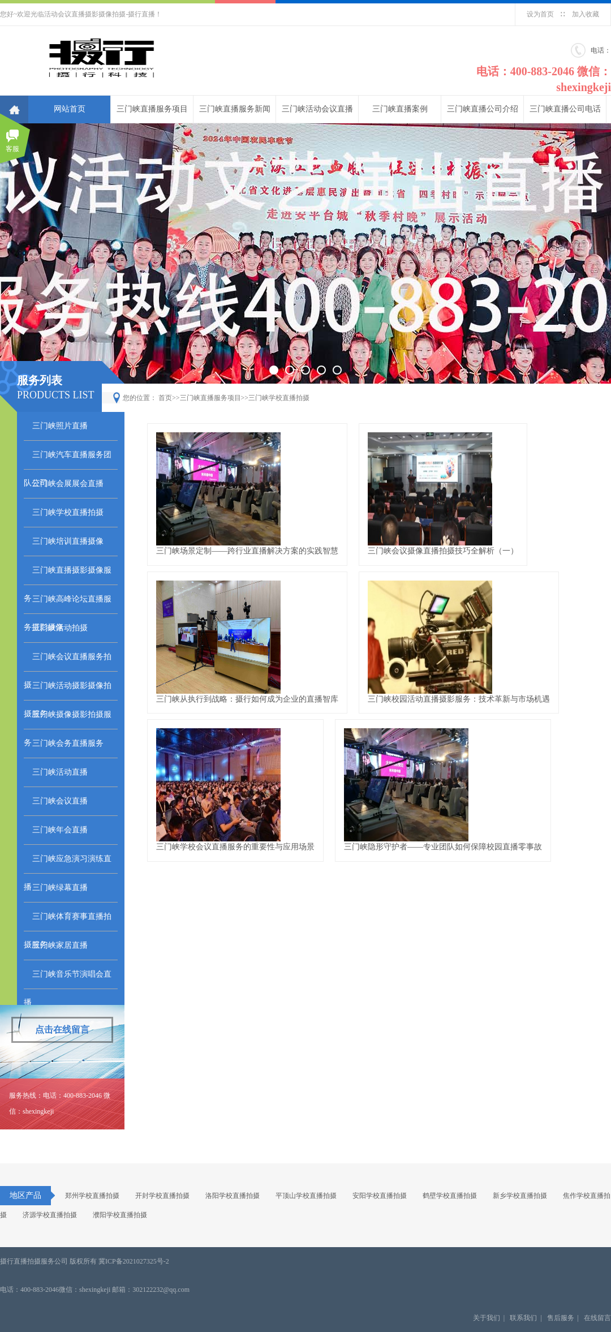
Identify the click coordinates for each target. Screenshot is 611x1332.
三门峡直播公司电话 (565, 109)
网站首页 (69, 109)
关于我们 (486, 1318)
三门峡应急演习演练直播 (67, 864)
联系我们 (523, 1318)
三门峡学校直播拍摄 (68, 512)
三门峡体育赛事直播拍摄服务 (67, 921)
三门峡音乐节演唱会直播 (67, 979)
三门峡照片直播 (60, 426)
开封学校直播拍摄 (162, 1196)
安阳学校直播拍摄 (379, 1196)
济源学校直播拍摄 (50, 1215)
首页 (165, 398)
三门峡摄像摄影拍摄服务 (67, 719)
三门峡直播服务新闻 (234, 109)
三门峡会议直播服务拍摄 (67, 662)
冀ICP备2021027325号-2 (133, 1261)
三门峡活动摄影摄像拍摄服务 (67, 691)
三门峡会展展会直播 (68, 483)
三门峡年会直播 (60, 830)
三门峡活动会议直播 (317, 109)
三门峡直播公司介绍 (482, 109)
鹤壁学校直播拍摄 (450, 1196)
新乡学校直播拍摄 (520, 1196)
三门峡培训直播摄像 (68, 541)
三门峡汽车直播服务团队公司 (67, 460)
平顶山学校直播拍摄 (306, 1196)
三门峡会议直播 (60, 801)
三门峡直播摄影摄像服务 (67, 575)
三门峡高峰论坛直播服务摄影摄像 (67, 604)
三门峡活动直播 (60, 772)
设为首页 (540, 14)
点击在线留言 (62, 1029)
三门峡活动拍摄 (60, 628)
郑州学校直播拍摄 (92, 1196)
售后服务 (560, 1318)
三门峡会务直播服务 (68, 743)
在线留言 (597, 1318)
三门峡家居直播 (60, 945)
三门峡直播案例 (400, 109)
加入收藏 (585, 14)
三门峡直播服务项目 (152, 109)
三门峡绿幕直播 (60, 887)
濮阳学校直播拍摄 (120, 1215)
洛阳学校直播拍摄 (232, 1196)
